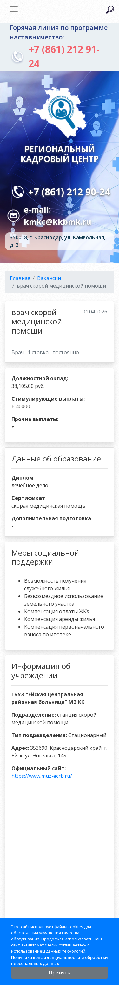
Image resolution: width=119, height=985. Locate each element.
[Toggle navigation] (14, 9)
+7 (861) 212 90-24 (69, 191)
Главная (20, 278)
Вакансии (49, 278)
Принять (59, 972)
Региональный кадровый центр (60, 153)
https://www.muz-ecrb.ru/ (41, 775)
